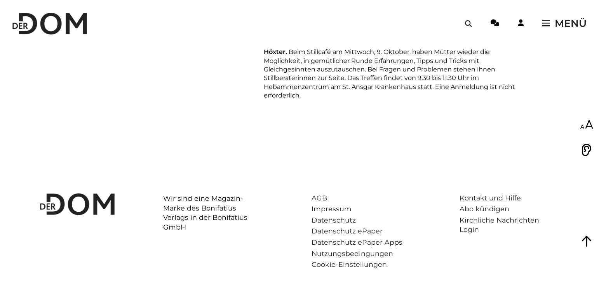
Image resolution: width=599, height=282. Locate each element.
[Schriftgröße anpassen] (586, 125)
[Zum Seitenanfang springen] (586, 241)
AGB (319, 198)
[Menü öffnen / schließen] (564, 23)
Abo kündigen (484, 209)
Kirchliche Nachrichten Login (499, 225)
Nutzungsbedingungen (352, 253)
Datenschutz (334, 220)
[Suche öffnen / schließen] (468, 23)
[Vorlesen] (586, 150)
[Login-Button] (521, 24)
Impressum (332, 209)
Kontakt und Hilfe (490, 198)
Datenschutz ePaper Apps (357, 242)
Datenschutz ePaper (347, 231)
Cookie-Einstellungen (349, 264)
